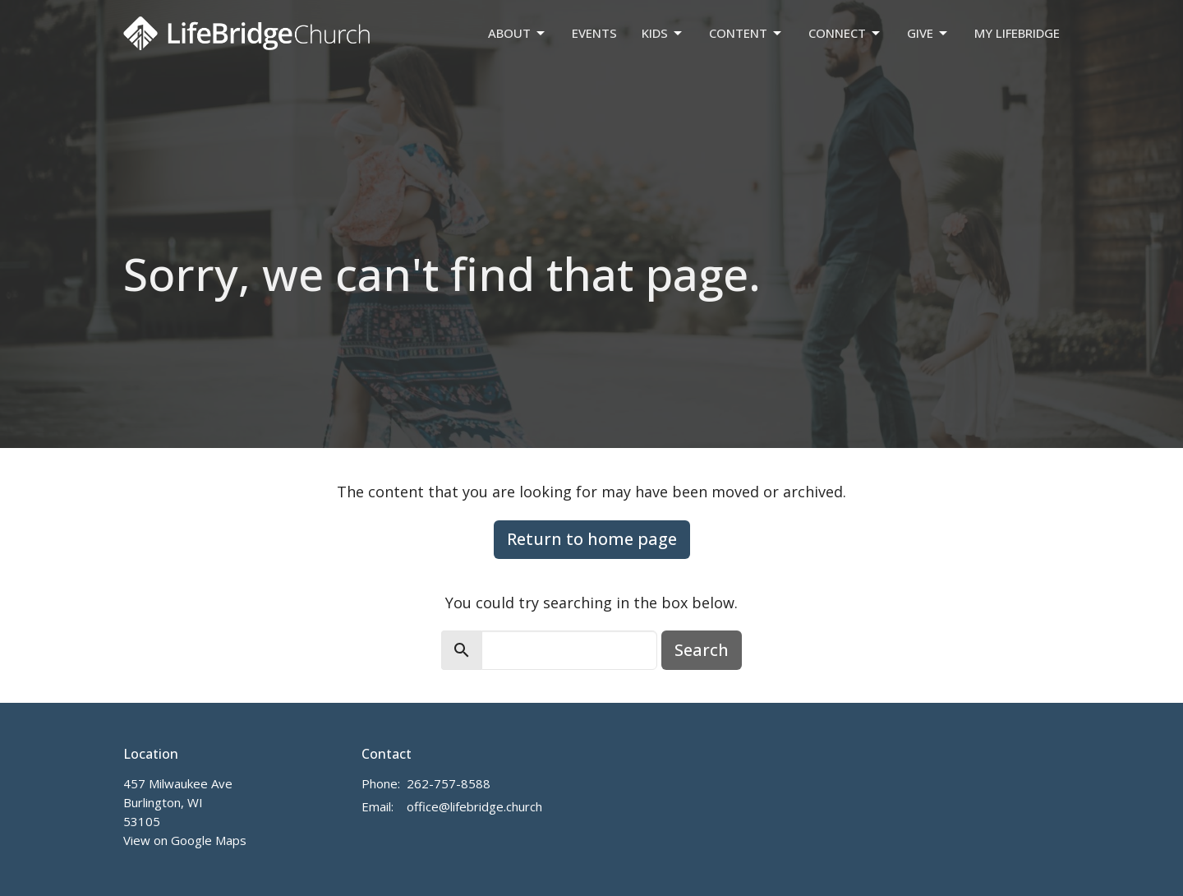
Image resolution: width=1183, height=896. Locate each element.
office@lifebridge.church (474, 806)
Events (594, 33)
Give (928, 33)
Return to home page (592, 539)
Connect (845, 33)
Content (746, 33)
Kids (663, 33)
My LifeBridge (1017, 33)
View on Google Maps (184, 840)
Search (701, 650)
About (517, 33)
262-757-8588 (448, 783)
